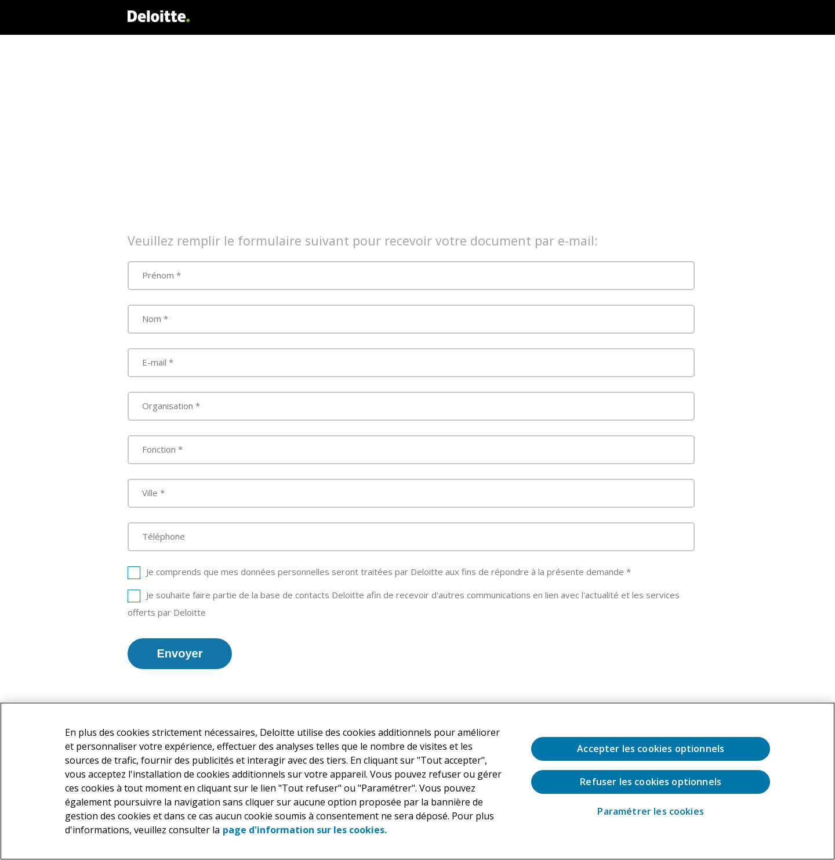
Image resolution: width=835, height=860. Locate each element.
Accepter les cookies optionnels (650, 748)
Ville (150, 492)
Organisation (167, 405)
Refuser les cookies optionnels (650, 781)
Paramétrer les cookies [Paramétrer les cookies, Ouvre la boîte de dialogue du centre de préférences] (650, 811)
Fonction (159, 449)
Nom (151, 318)
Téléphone (163, 536)
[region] (417, 781)
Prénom (158, 275)
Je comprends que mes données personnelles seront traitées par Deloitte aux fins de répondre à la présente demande (385, 571)
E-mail (154, 362)
